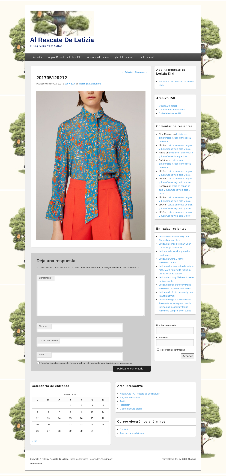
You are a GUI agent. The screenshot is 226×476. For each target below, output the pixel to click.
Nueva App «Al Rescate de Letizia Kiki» (140, 393)
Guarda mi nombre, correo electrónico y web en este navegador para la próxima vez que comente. (87, 363)
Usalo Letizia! (146, 57)
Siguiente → (141, 72)
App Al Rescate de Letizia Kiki (64, 57)
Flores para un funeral (90, 84)
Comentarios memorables (172, 109)
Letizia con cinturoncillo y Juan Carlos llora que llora (175, 138)
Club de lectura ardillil (170, 113)
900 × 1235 (70, 84)
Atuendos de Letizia (98, 57)
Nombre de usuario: (166, 325)
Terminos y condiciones (132, 433)
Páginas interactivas (130, 397)
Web (41, 354)
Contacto (124, 429)
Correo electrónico (48, 340)
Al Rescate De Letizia (62, 40)
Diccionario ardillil (168, 106)
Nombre (43, 326)
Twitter (123, 401)
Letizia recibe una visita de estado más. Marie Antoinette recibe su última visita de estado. (176, 270)
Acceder (37, 57)
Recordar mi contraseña (172, 349)
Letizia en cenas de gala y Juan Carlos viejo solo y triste (174, 190)
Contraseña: (162, 337)
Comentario (45, 278)
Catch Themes (189, 459)
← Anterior (127, 72)
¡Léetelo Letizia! (124, 57)
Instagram (125, 405)
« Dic (34, 441)
